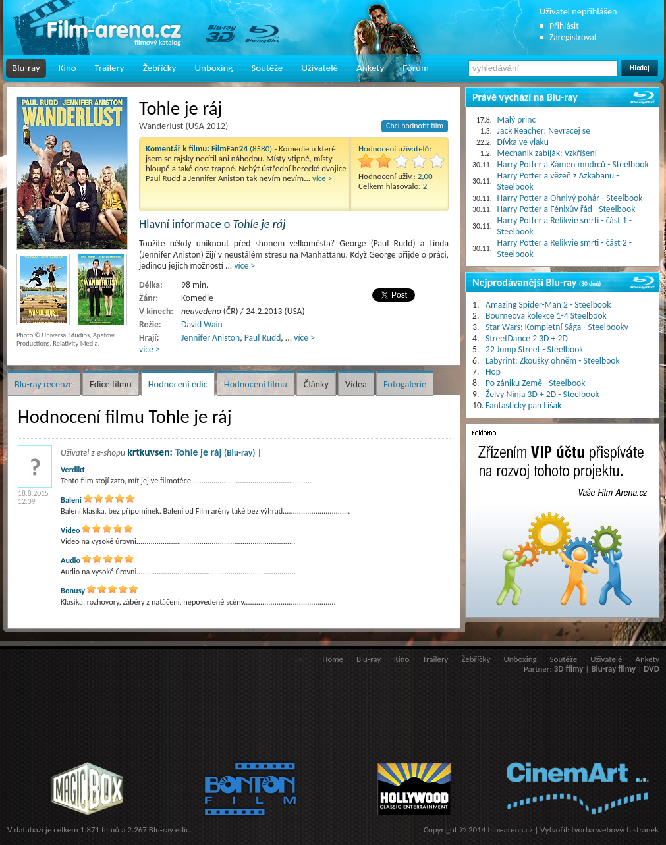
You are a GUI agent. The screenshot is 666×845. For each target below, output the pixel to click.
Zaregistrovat (573, 37)
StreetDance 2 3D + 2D (527, 338)
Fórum (415, 68)
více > (322, 178)
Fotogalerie (404, 384)
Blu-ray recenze (43, 384)
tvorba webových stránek (615, 829)
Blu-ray (26, 68)
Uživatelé (319, 68)
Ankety (370, 68)
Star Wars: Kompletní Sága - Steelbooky (557, 327)
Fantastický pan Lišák (523, 405)
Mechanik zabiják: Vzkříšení (547, 153)
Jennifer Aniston (210, 337)
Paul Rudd (262, 337)
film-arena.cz (509, 829)
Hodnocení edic (178, 384)
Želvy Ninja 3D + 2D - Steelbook (542, 394)
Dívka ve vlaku (523, 142)
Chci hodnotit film (414, 125)
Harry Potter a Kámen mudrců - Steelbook (573, 164)
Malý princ (516, 119)
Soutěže (267, 68)
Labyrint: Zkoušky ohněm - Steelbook (553, 360)
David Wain (202, 324)
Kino (67, 68)
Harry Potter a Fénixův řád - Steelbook (566, 209)
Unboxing (213, 68)
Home (332, 659)
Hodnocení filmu (255, 384)
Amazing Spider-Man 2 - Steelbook (548, 304)
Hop (493, 371)
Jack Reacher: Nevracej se (543, 130)
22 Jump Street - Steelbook (535, 349)
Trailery (110, 68)
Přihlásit (564, 26)
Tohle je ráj (215, 452)
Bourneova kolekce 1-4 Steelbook (546, 315)
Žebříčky (160, 68)
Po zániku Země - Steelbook (535, 383)
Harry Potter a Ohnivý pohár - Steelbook (570, 198)
